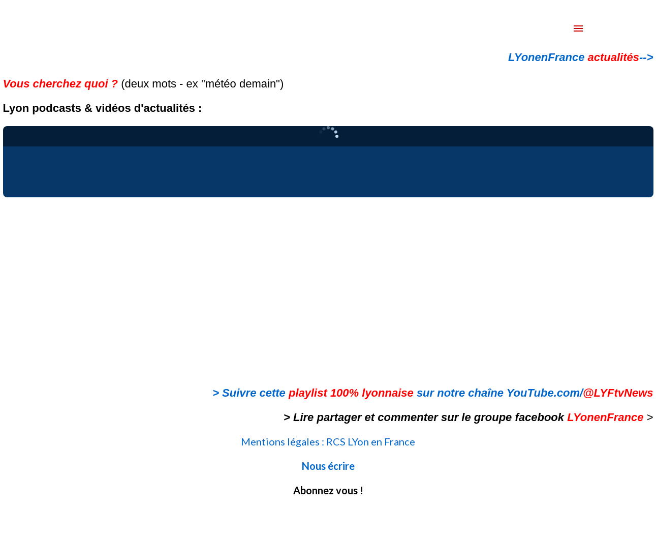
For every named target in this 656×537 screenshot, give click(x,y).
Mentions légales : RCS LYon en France (328, 441)
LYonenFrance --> (580, 57)
